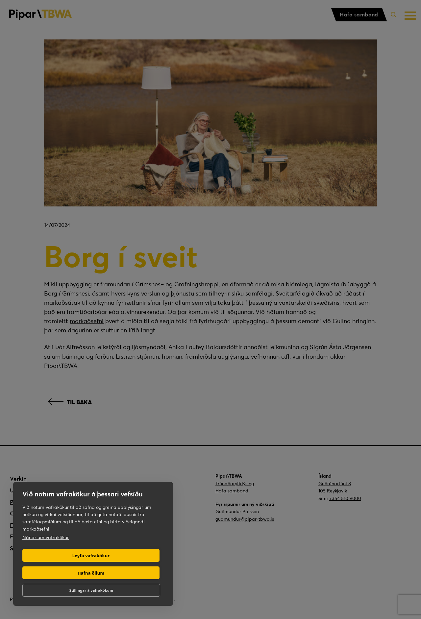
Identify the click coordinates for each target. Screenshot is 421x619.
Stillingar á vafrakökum (91, 590)
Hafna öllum (91, 573)
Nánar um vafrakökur (45, 537)
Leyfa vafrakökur (91, 556)
